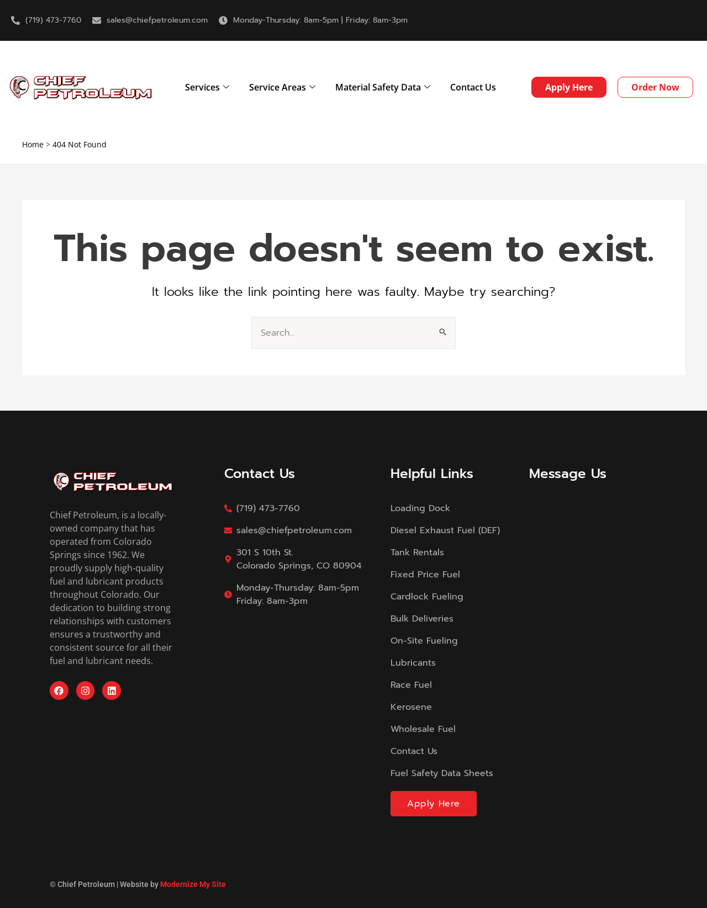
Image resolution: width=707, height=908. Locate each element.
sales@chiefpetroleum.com (157, 20)
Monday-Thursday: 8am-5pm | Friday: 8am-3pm (320, 20)
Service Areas (282, 87)
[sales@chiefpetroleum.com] (96, 20)
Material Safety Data (382, 87)
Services (207, 87)
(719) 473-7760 (53, 20)
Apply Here (433, 803)
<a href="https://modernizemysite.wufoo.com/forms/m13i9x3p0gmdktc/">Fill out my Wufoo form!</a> (593, 633)
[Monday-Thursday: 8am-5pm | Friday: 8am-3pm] (223, 20)
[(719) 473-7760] (15, 20)
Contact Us (473, 87)
